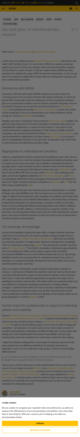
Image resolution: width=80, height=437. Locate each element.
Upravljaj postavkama (40, 430)
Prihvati (40, 423)
